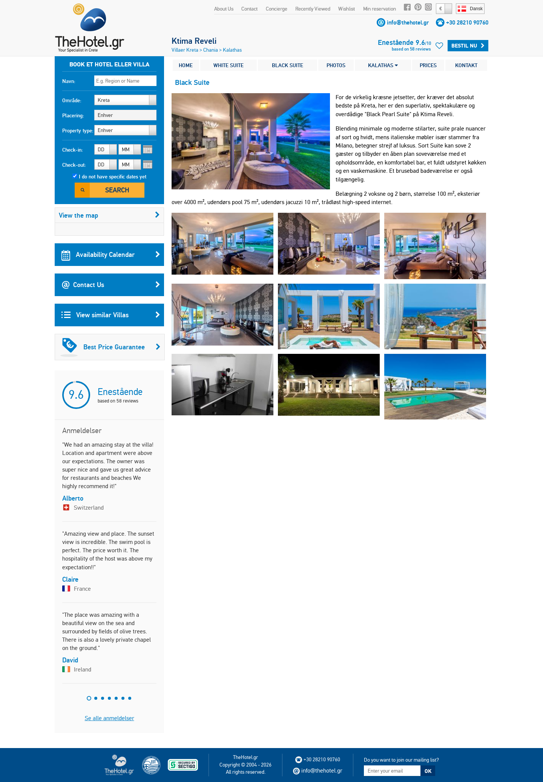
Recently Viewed (312, 8)
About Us (223, 8)
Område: (71, 100)
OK (428, 771)
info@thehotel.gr (408, 22)
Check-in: (72, 149)
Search (117, 190)
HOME (186, 65)
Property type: (78, 130)
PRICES (428, 65)
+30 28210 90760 (467, 22)
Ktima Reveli (194, 40)
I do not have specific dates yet (112, 176)
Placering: (73, 115)
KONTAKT (466, 65)
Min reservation (379, 8)
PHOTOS (336, 65)
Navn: (68, 81)
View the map (109, 215)
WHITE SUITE (228, 65)
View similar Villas (110, 315)
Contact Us (110, 284)
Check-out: (74, 164)
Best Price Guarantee (110, 347)
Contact (249, 8)
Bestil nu (468, 45)
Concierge (276, 8)
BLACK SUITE (287, 65)
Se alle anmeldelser (109, 718)
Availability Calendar (110, 254)
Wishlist (346, 8)
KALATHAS (383, 65)
